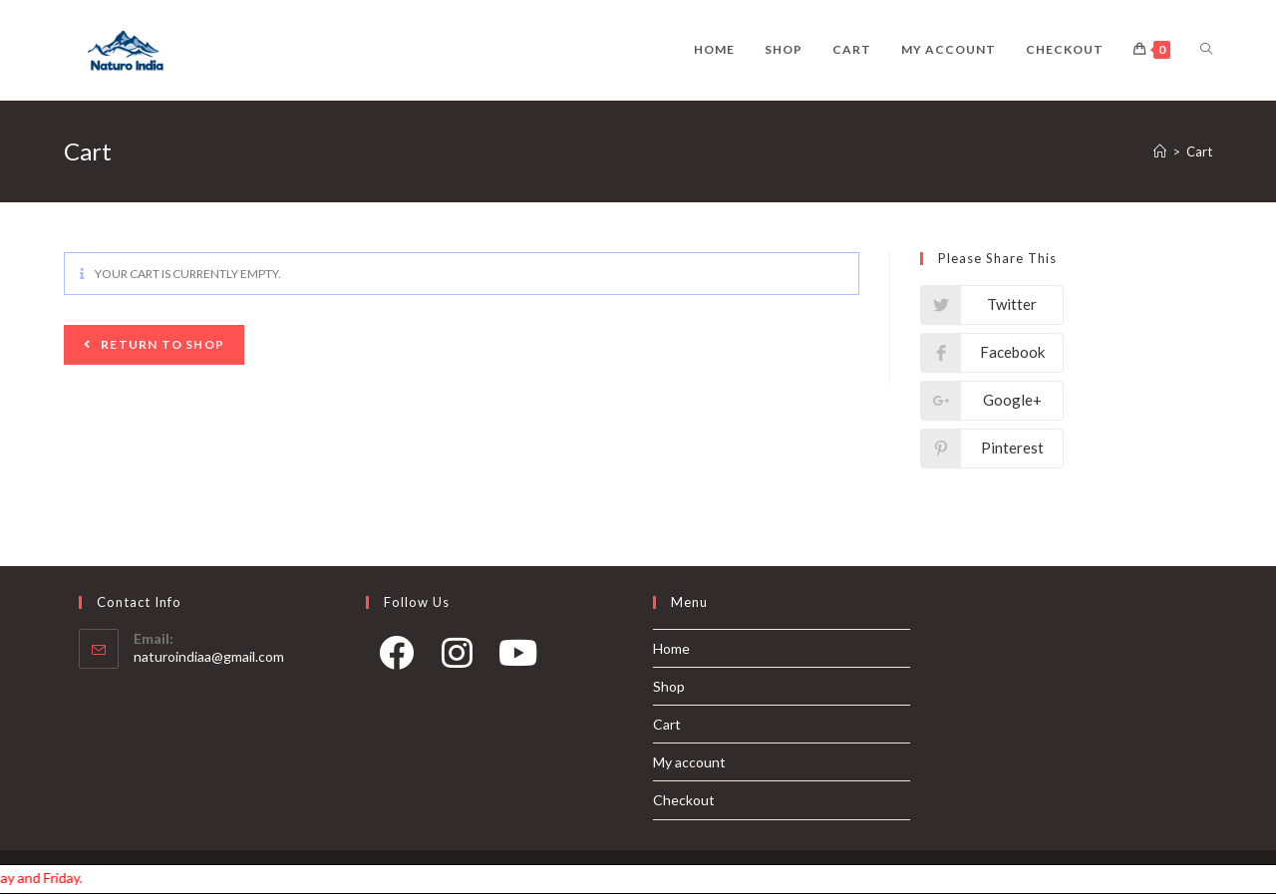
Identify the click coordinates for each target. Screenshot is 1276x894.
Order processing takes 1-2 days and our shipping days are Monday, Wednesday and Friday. (50, 877)
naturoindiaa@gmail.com (209, 656)
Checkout (684, 799)
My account (689, 761)
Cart (667, 724)
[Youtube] (517, 659)
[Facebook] (396, 659)
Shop (669, 686)
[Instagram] (457, 659)
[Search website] (1206, 50)
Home (671, 648)
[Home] (1159, 151)
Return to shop (161, 344)
